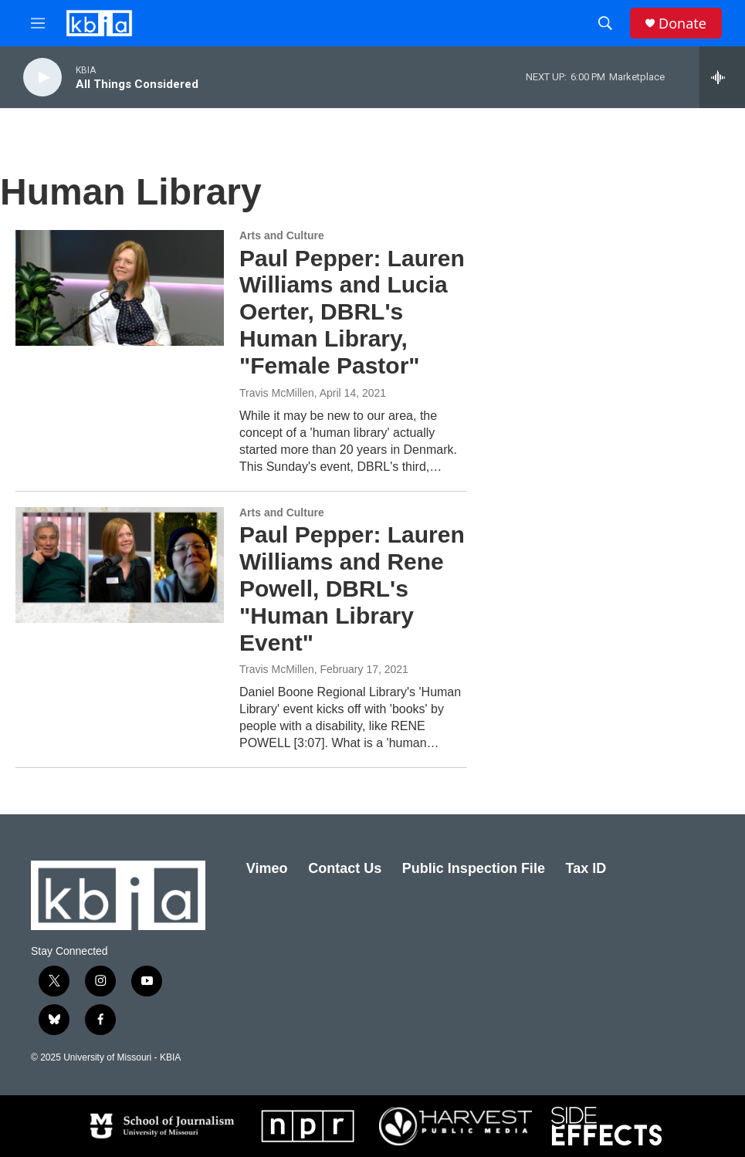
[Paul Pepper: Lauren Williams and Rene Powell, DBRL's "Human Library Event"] (119, 565)
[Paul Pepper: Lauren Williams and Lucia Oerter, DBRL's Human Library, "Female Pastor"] (119, 288)
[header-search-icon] (605, 23)
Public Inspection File (473, 868)
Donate (682, 23)
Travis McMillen (276, 393)
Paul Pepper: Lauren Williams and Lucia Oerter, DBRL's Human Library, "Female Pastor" (352, 311)
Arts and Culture (281, 235)
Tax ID (586, 868)
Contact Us (344, 868)
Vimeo (267, 868)
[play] (42, 77)
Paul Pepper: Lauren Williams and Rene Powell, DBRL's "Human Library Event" (352, 588)
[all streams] (722, 77)
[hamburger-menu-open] (37, 23)
